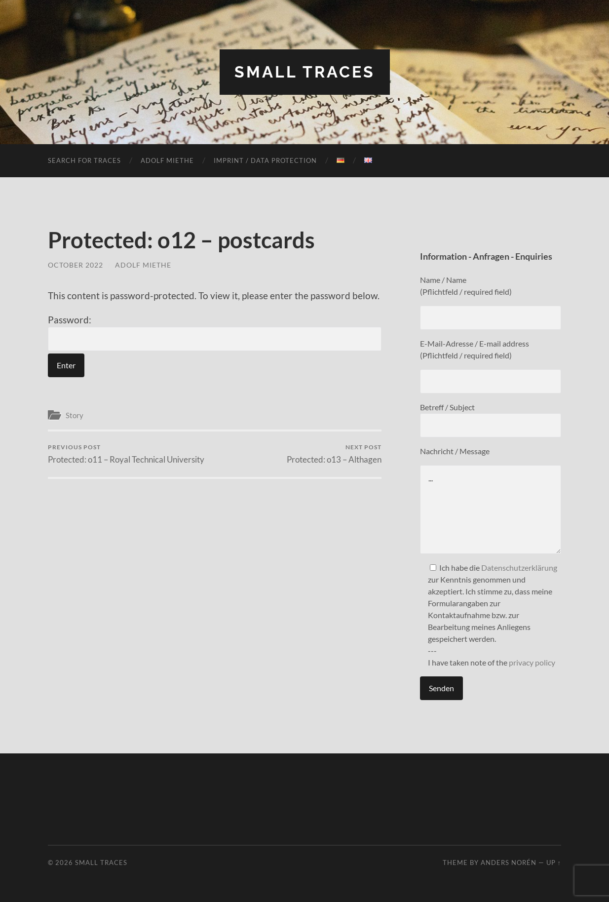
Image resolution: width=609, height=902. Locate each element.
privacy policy (532, 662)
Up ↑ (553, 862)
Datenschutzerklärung (519, 567)
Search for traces (84, 160)
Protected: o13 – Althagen (334, 454)
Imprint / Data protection (265, 160)
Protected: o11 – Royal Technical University (126, 454)
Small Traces (304, 72)
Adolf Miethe (167, 160)
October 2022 (75, 265)
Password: (214, 333)
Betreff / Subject (490, 419)
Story (74, 415)
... (490, 509)
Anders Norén (508, 862)
